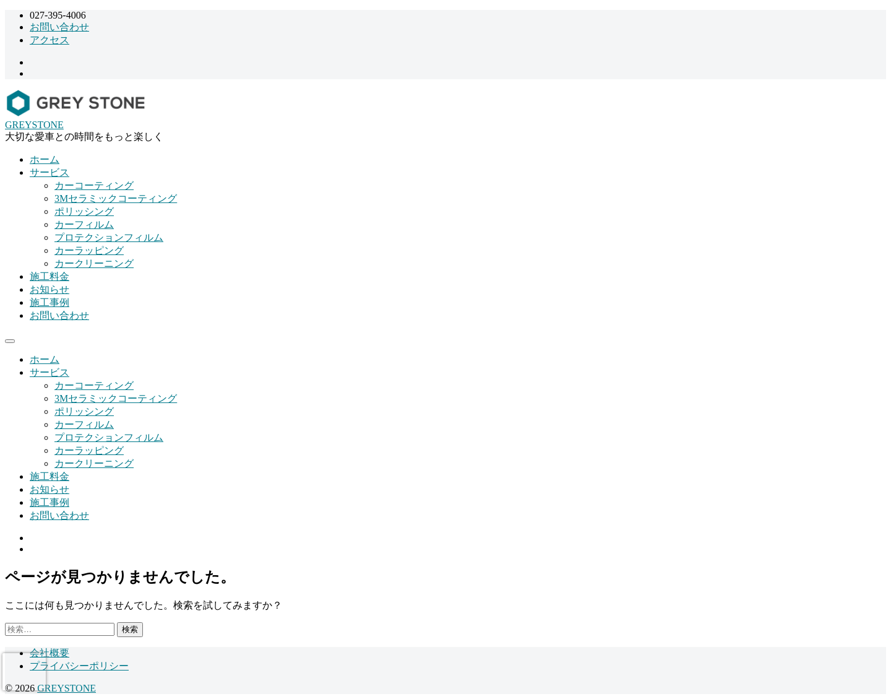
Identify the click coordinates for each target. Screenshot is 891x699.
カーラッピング (89, 250)
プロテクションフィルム (108, 237)
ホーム (44, 159)
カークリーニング (94, 263)
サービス (49, 172)
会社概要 (49, 653)
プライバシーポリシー (79, 666)
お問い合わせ (59, 27)
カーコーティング (94, 185)
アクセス (49, 40)
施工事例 (49, 302)
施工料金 (49, 276)
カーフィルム (84, 224)
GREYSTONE (34, 124)
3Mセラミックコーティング (115, 198)
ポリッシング (84, 211)
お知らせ (49, 289)
